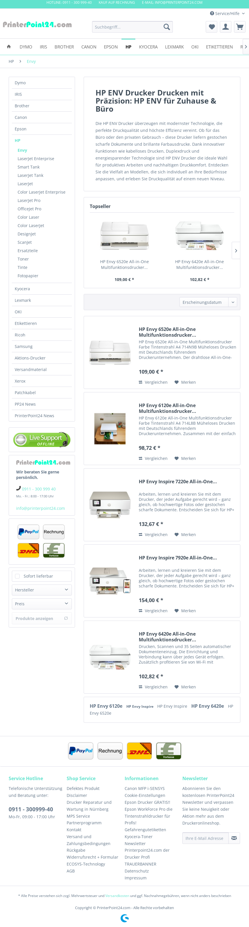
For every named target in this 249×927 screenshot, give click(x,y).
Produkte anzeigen (42, 618)
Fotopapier (28, 275)
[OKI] (195, 46)
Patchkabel (25, 392)
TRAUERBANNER (140, 864)
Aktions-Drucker (30, 358)
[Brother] (64, 46)
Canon (21, 117)
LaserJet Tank (30, 175)
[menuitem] (132, 27)
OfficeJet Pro (29, 208)
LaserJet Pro (29, 200)
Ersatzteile (28, 250)
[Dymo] (26, 46)
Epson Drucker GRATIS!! (147, 802)
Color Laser (28, 217)
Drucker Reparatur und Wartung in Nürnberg (89, 805)
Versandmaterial (31, 369)
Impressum (136, 878)
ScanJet (25, 242)
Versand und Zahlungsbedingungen (89, 840)
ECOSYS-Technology (86, 864)
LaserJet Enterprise (36, 158)
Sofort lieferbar (38, 576)
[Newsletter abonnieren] (234, 838)
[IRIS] (43, 46)
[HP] (128, 46)
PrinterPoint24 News (34, 415)
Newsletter (135, 843)
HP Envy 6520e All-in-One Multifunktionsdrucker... (124, 264)
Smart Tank (29, 167)
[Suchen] (167, 27)
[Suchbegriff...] (132, 27)
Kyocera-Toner (139, 836)
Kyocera (22, 288)
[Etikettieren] (219, 46)
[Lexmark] (174, 46)
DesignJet (27, 234)
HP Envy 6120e (106, 706)
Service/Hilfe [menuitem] (225, 13)
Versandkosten (117, 895)
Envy (22, 150)
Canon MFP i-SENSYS (145, 788)
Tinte (22, 267)
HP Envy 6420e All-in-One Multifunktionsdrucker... (199, 264)
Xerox (20, 381)
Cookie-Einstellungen (145, 795)
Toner (23, 259)
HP (17, 140)
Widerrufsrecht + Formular (92, 857)
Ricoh (20, 335)
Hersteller (24, 590)
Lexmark (23, 300)
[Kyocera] (148, 46)
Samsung (24, 346)
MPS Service (78, 816)
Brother (22, 105)
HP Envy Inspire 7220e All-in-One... (178, 482)
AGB (71, 871)
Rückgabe (76, 850)
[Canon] (89, 46)
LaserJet (25, 183)
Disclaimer (77, 795)
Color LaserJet (31, 225)
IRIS (18, 94)
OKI (18, 311)
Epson (21, 129)
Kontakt (74, 829)
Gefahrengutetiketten (145, 829)
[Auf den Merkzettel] (185, 382)
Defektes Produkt (83, 788)
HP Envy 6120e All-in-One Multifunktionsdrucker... (167, 408)
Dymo (20, 82)
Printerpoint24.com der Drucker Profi (147, 853)
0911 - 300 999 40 (39, 489)
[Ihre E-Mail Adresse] (205, 838)
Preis (20, 603)
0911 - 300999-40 (31, 809)
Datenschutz (137, 871)
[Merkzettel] (211, 27)
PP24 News (25, 404)
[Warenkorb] (240, 27)
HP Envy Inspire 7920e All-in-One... (178, 558)
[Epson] (110, 46)
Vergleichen (153, 382)
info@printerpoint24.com (40, 508)
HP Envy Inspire (140, 706)
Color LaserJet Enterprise (41, 192)
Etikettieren (26, 323)
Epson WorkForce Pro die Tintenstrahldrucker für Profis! (149, 816)
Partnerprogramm (84, 822)
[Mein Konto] (225, 27)
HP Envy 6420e (208, 706)
